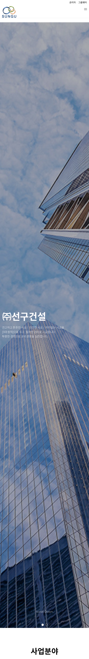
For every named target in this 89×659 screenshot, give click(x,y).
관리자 (72, 2)
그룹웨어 (82, 2)
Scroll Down (44, 611)
